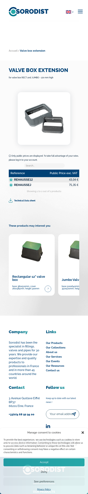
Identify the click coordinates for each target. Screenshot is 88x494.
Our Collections (55, 347)
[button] (82, 432)
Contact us (52, 370)
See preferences (44, 481)
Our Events (53, 361)
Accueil (13, 50)
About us (51, 352)
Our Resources (55, 365)
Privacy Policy (44, 489)
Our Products (54, 343)
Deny (44, 471)
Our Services (54, 356)
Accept (44, 462)
